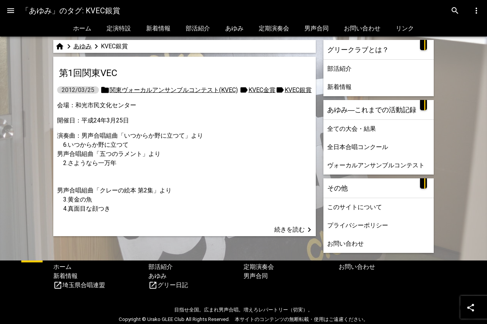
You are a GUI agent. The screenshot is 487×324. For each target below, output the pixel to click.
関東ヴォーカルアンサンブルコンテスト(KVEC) (174, 90)
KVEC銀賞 (298, 90)
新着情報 (158, 28)
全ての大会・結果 (351, 128)
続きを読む (294, 229)
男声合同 (316, 28)
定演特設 (119, 28)
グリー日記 (173, 285)
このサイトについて (354, 207)
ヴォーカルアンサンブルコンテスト (376, 165)
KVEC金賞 (261, 90)
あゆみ (234, 28)
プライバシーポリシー (357, 225)
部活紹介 (198, 28)
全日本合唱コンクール (357, 147)
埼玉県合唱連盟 (83, 285)
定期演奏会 (274, 28)
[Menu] (10, 10)
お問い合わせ (362, 28)
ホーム (82, 28)
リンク (405, 28)
